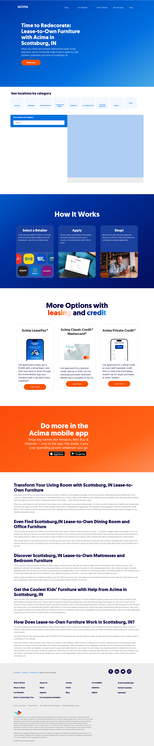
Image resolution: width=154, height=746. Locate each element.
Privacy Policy (33, 706)
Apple (58, 454)
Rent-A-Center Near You (24, 697)
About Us (43, 683)
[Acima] (17, 713)
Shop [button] (66, 7)
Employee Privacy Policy (70, 706)
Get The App (118, 7)
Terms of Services (20, 706)
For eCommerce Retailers (50, 697)
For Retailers (19, 692)
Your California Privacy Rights (50, 706)
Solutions (95, 687)
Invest (68, 687)
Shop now (31, 62)
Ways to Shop (19, 687)
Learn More (34, 387)
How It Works (19, 683)
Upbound (122, 692)
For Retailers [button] (83, 7)
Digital (94, 692)
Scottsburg (33, 673)
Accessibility (97, 683)
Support (43, 692)
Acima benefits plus (126, 683)
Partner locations (125, 688)
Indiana (25, 673)
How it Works (102, 7)
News (42, 687)
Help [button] (131, 7)
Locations (17, 673)
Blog (67, 692)
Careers (69, 683)
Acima (23, 7)
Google (79, 454)
